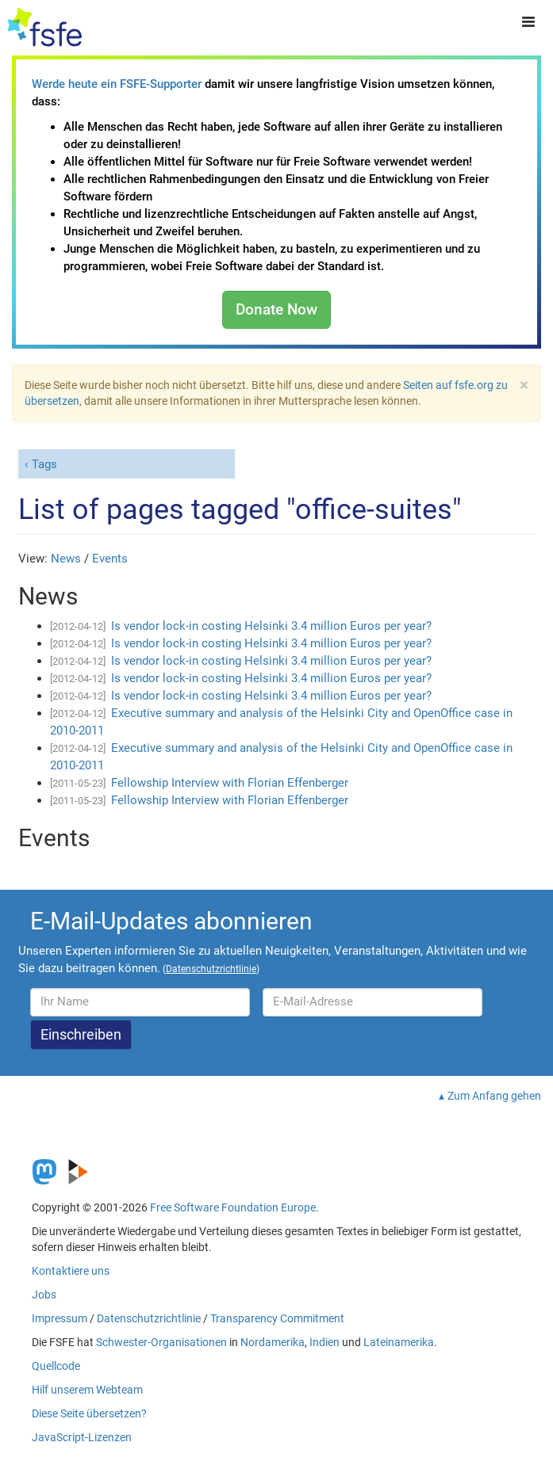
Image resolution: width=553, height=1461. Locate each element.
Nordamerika (272, 1342)
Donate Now (276, 309)
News (66, 558)
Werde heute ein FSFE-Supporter (117, 84)
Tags (44, 464)
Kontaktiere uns (70, 1271)
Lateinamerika (398, 1342)
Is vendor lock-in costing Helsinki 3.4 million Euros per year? (271, 626)
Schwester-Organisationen (161, 1342)
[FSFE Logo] (45, 28)
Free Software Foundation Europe (233, 1207)
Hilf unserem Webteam (87, 1389)
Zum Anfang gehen (494, 1095)
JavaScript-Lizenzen (82, 1437)
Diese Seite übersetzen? (89, 1413)
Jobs (44, 1294)
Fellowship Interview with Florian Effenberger (229, 783)
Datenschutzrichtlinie (149, 1318)
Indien (324, 1342)
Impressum (59, 1318)
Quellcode (56, 1366)
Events (110, 558)
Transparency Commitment (277, 1318)
